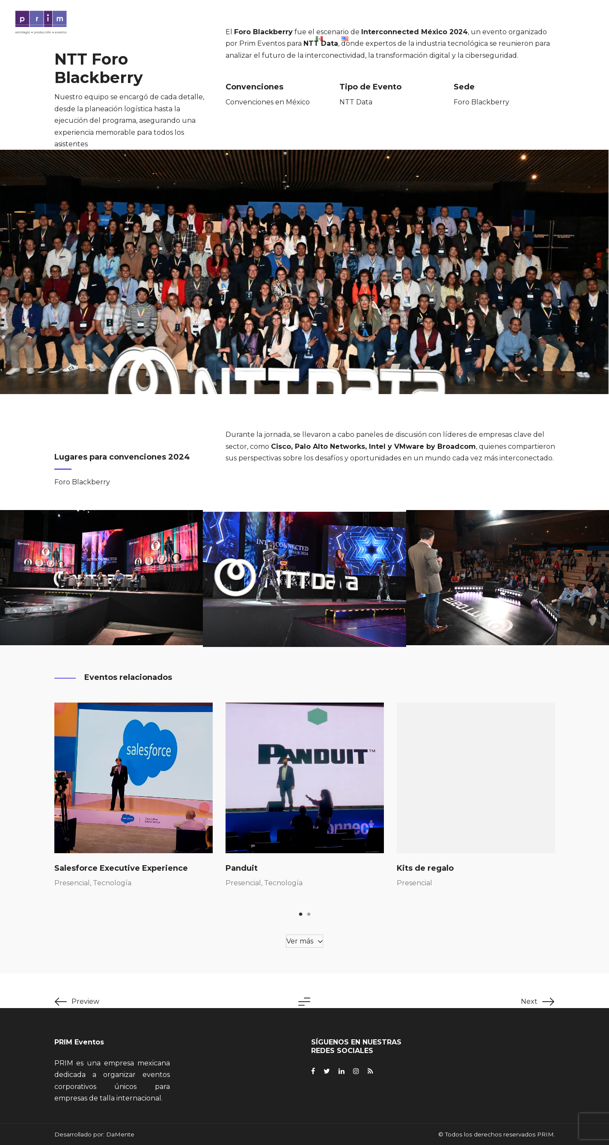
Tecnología (112, 883)
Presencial (72, 883)
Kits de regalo (425, 867)
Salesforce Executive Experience (121, 868)
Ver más (299, 941)
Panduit (242, 868)
